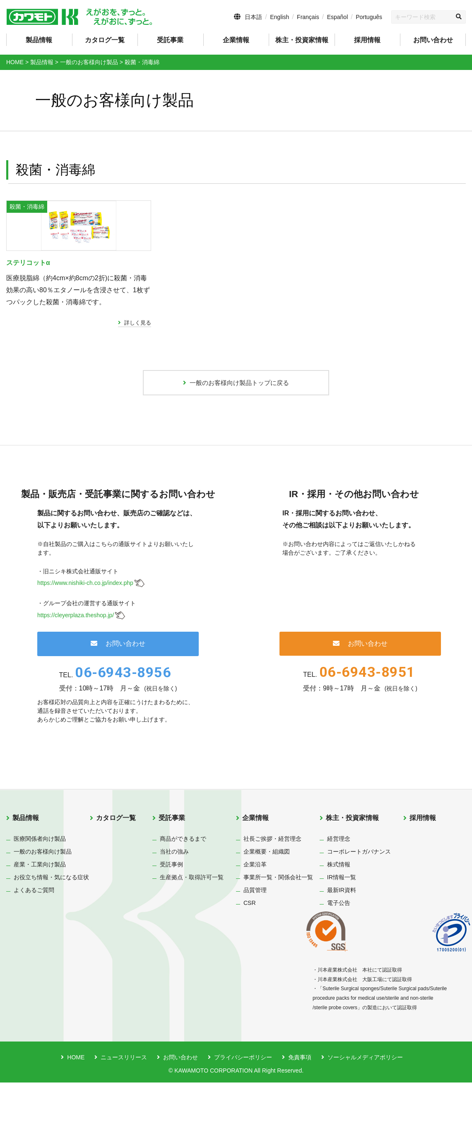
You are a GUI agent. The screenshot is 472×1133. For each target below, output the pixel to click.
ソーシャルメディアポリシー (365, 1107)
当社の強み (174, 901)
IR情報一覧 (341, 927)
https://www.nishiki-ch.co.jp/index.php (85, 633)
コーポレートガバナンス (359, 901)
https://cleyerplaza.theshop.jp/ (75, 665)
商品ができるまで (183, 888)
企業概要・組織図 (266, 901)
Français (308, 17)
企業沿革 (255, 914)
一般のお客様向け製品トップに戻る (236, 430)
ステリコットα (33, 308)
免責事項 (299, 1107)
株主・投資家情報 (352, 868)
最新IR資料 (341, 940)
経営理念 (338, 888)
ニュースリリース (124, 1107)
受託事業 (172, 868)
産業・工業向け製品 (40, 914)
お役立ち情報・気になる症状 (51, 927)
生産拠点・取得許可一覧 (192, 927)
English (279, 17)
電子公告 (338, 953)
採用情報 (367, 39)
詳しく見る (137, 369)
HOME (75, 1107)
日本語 (253, 17)
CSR (249, 953)
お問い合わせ (433, 39)
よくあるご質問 (34, 940)
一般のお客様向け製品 (43, 901)
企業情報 (255, 868)
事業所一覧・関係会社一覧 (278, 927)
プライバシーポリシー (243, 1107)
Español (337, 17)
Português (369, 17)
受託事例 (171, 914)
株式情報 (338, 914)
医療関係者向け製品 (40, 888)
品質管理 (255, 940)
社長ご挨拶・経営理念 (272, 888)
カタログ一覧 (105, 39)
